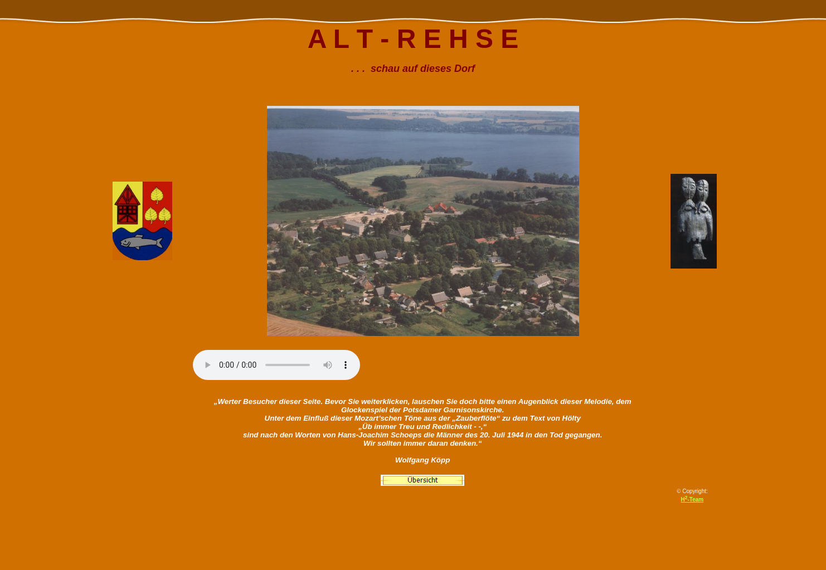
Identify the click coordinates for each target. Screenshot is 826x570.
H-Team (692, 499)
